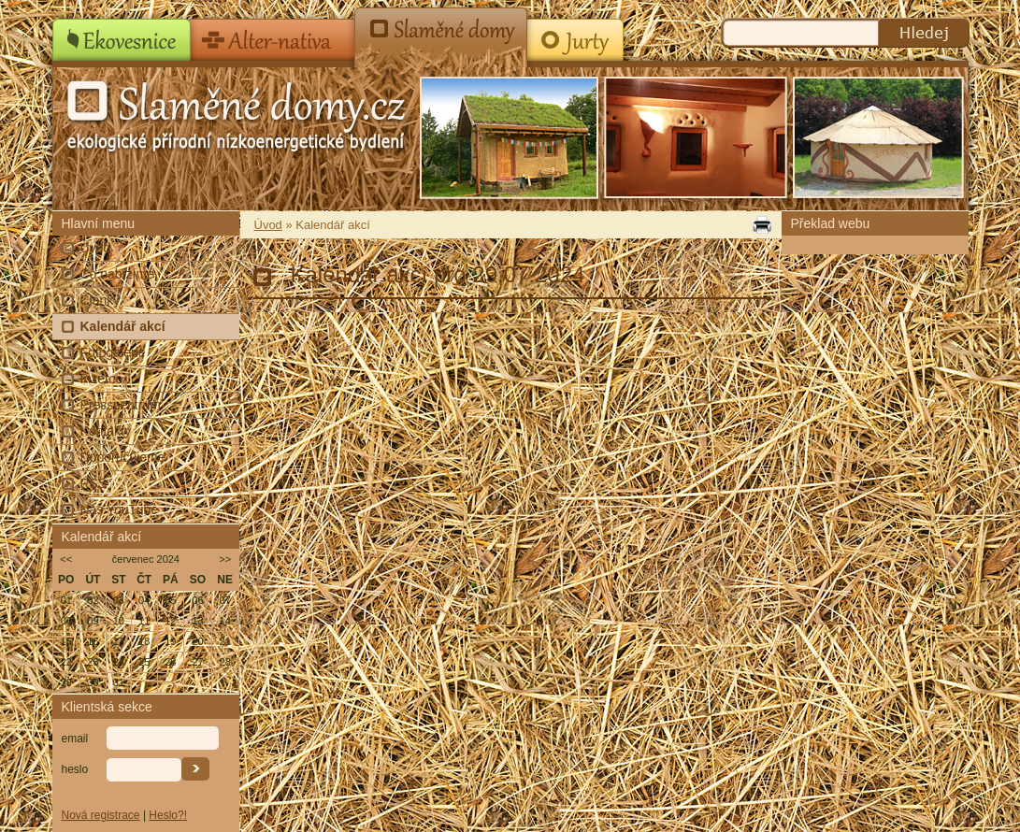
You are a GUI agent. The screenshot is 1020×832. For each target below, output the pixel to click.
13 (197, 620)
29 (66, 682)
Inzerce (101, 378)
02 (92, 600)
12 (170, 620)
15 (66, 641)
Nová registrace (101, 815)
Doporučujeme (122, 457)
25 (144, 661)
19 (170, 641)
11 (144, 620)
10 (118, 620)
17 (118, 641)
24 (118, 661)
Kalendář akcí (122, 326)
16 (92, 641)
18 (144, 641)
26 (170, 661)
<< (66, 559)
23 (92, 661)
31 (118, 682)
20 (197, 641)
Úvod (95, 247)
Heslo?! (168, 815)
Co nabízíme (117, 273)
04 (144, 600)
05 (170, 600)
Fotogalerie (113, 352)
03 (118, 600)
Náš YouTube (119, 509)
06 (197, 600)
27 (197, 661)
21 (225, 641)
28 (225, 661)
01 (66, 600)
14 (225, 620)
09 (92, 620)
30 (92, 682)
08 (66, 620)
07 (225, 600)
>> (225, 559)
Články (100, 300)
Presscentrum (120, 404)
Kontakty (105, 430)
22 (66, 661)
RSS (94, 483)
